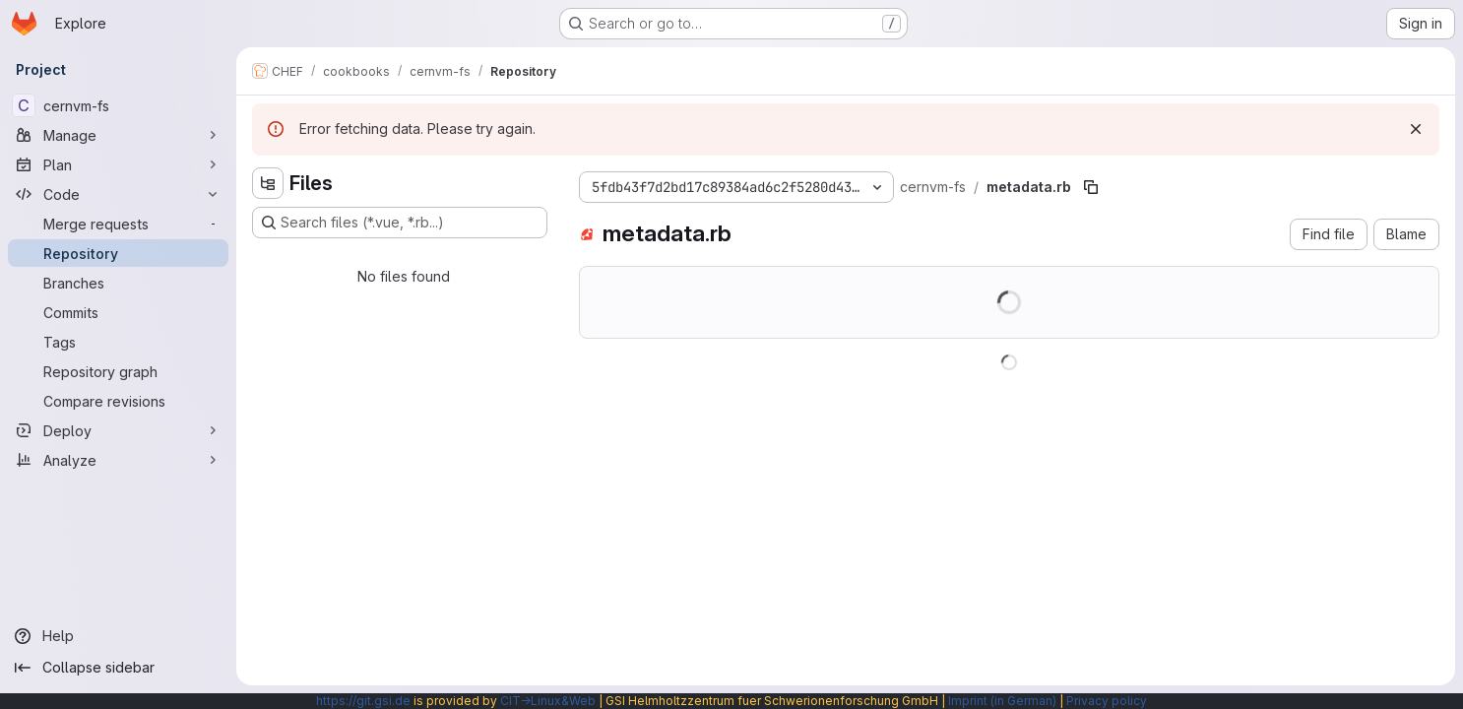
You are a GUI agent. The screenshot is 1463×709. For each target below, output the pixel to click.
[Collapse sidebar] (118, 667)
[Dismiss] (1416, 129)
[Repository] (118, 253)
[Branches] (118, 282)
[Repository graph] (118, 371)
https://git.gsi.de (363, 700)
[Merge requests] (118, 223)
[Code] (118, 194)
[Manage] (118, 135)
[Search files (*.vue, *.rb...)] (399, 222)
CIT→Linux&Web (548, 700)
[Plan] (118, 164)
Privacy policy (1106, 700)
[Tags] (118, 341)
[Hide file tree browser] (268, 183)
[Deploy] (118, 430)
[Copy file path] (1091, 187)
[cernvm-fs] (118, 105)
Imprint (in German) (1002, 700)
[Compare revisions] (118, 401)
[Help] (118, 636)
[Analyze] (118, 460)
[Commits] (118, 312)
